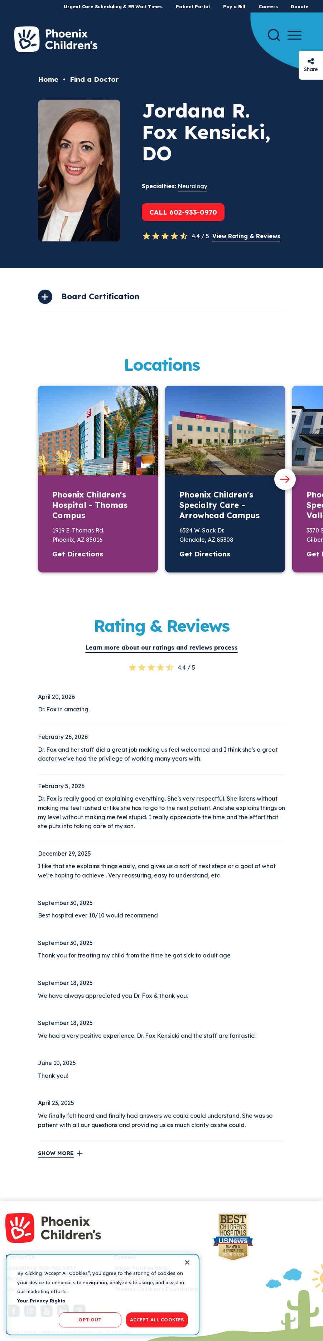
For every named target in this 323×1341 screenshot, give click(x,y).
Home (48, 79)
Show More (56, 1153)
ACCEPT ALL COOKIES (157, 1319)
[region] (102, 1294)
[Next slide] (285, 479)
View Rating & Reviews (246, 236)
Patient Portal (193, 6)
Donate (300, 6)
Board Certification (100, 296)
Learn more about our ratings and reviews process (162, 647)
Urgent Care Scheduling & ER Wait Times (113, 6)
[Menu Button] (295, 35)
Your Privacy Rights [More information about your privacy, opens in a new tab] (41, 1301)
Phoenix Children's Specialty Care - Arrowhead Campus (219, 505)
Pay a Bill (234, 6)
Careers (268, 6)
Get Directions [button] (77, 554)
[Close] (187, 1262)
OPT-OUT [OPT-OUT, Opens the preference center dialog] (89, 1319)
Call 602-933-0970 (183, 212)
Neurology (192, 186)
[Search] (274, 35)
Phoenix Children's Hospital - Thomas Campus (89, 505)
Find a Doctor (94, 79)
